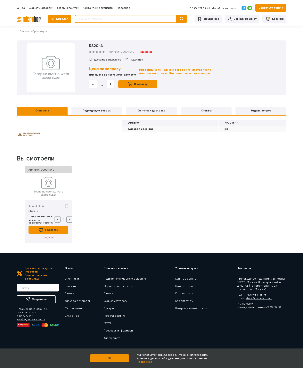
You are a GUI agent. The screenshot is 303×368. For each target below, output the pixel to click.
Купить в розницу (186, 278)
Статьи (69, 293)
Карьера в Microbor (77, 300)
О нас (21, 7)
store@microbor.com (224, 8)
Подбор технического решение (125, 278)
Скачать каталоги (41, 7)
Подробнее (144, 361)
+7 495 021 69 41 (199, 8)
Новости (70, 286)
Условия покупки (68, 7)
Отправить (36, 299)
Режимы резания (114, 315)
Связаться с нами (270, 7)
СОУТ (107, 323)
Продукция (39, 31)
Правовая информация (119, 330)
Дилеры (109, 308)
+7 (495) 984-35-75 (255, 294)
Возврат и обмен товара (191, 308)
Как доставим (184, 293)
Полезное (123, 7)
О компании (72, 278)
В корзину (137, 84)
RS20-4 (33, 210)
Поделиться (134, 59)
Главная (25, 31)
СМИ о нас (72, 315)
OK (110, 358)
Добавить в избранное (105, 59)
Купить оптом (184, 286)
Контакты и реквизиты (98, 7)
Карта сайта (112, 337)
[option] (51, 67)
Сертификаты (74, 308)
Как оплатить (184, 300)
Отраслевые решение (119, 286)
